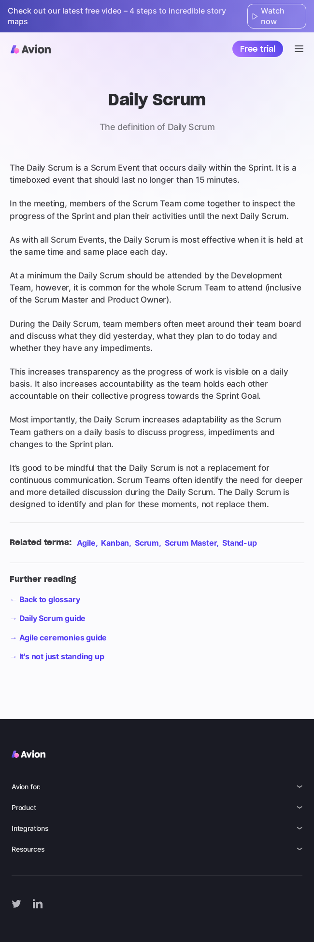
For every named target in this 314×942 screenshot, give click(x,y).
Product (24, 807)
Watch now (268, 16)
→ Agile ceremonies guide (58, 637)
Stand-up (239, 543)
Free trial (257, 49)
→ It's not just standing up (57, 656)
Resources (28, 849)
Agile (86, 543)
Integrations (30, 828)
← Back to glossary (45, 599)
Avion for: (26, 787)
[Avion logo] (31, 49)
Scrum (147, 543)
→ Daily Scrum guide (48, 618)
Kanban (115, 543)
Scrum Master (191, 543)
